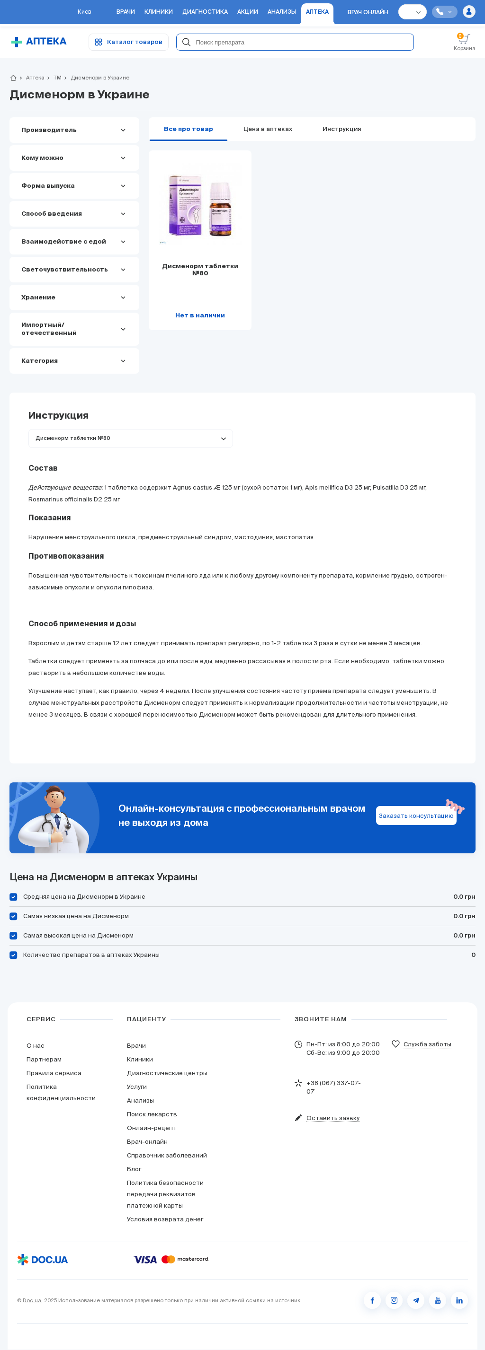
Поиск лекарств (152, 1114)
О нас (36, 1046)
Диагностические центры (167, 1073)
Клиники (140, 1059)
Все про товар (188, 129)
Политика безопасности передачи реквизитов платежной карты (165, 1195)
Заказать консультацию (416, 815)
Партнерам (44, 1059)
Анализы (140, 1101)
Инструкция (342, 129)
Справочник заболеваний (167, 1155)
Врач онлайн (368, 13)
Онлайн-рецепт (152, 1128)
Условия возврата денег (165, 1219)
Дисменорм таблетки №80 (200, 270)
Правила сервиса (54, 1073)
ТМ (53, 78)
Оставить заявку (332, 1118)
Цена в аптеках (267, 129)
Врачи (136, 1046)
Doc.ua (32, 1301)
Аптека (31, 78)
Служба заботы (427, 1044)
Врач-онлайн (147, 1142)
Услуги (137, 1087)
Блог (134, 1169)
